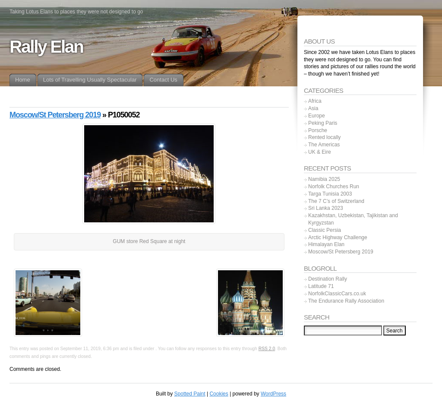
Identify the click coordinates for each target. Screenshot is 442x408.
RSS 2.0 (267, 348)
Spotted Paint (189, 394)
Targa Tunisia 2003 (330, 194)
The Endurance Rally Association (346, 301)
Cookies (218, 394)
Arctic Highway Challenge (337, 237)
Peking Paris (322, 123)
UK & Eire (319, 152)
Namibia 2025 (324, 179)
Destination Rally (327, 279)
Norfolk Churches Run (333, 186)
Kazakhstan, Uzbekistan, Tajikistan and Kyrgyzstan (353, 219)
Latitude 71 (321, 286)
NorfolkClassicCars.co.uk (337, 294)
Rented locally (324, 137)
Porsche (317, 130)
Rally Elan (46, 47)
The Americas (324, 145)
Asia (313, 108)
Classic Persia (324, 230)
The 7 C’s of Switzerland (336, 201)
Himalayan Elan (326, 244)
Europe (316, 116)
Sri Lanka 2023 (325, 208)
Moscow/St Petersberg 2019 (55, 115)
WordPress (273, 394)
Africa (315, 101)
